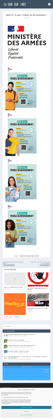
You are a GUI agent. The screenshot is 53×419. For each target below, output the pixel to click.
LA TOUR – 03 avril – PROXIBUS (12, 317)
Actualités (15, 335)
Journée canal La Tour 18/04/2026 (16, 340)
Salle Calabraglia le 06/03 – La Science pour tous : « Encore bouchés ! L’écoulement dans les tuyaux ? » (28, 357)
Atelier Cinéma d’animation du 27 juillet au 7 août (37, 309)
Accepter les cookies (27, 407)
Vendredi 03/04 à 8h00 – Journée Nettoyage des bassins (21, 345)
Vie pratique (24, 335)
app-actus (20, 335)
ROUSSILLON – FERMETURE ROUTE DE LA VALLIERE (37, 289)
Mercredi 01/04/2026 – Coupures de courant (18, 351)
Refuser (26, 411)
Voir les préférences (26, 415)
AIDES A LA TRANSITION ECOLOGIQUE (13, 287)
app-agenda (20, 341)
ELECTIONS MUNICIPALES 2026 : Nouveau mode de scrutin (22, 334)
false (26, 379)
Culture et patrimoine (27, 341)
